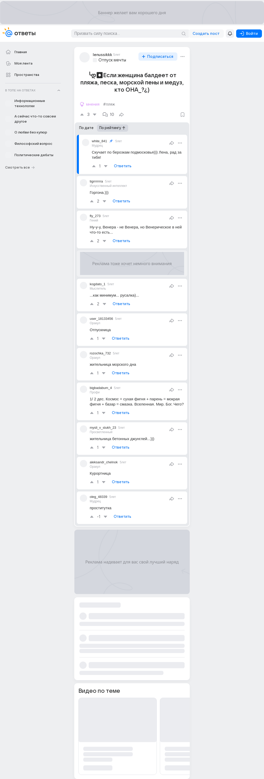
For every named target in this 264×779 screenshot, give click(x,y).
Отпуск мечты (112, 60)
